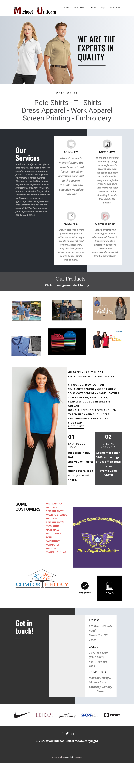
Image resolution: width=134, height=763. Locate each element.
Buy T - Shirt (76, 426)
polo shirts (72, 185)
